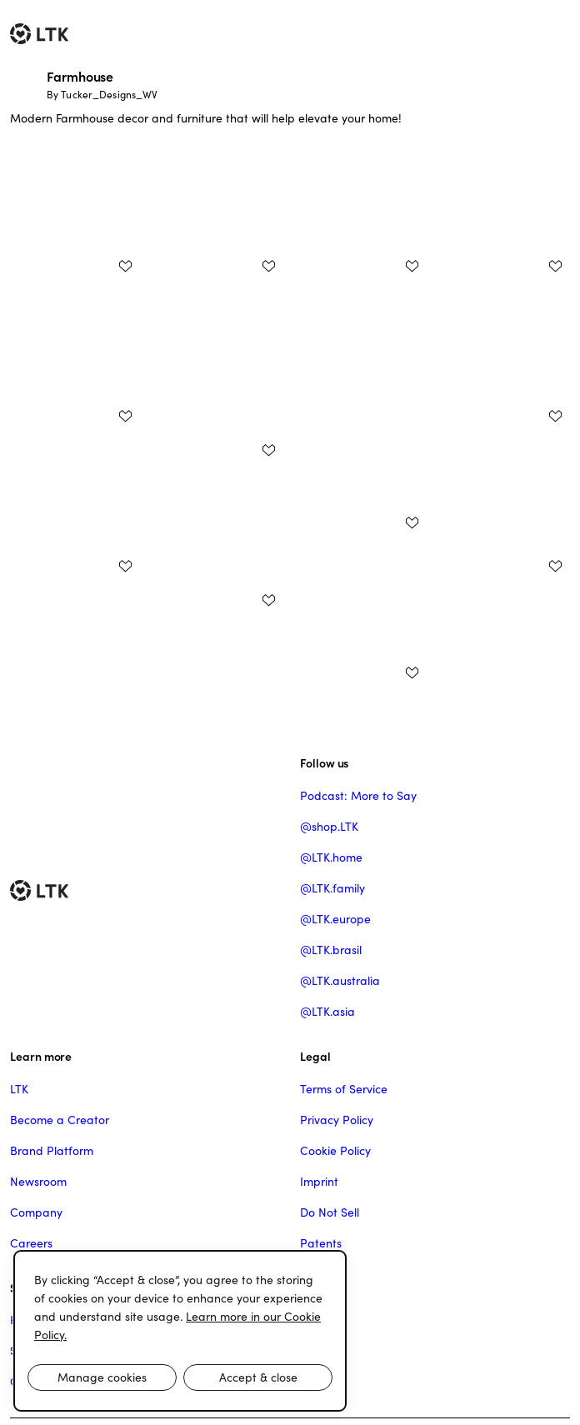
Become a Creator (59, 1120)
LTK (19, 1089)
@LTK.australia (340, 980)
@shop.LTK (329, 826)
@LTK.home (331, 857)
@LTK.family (332, 888)
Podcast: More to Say (358, 795)
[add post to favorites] (125, 265)
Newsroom (38, 1181)
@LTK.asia (327, 1011)
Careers (31, 1243)
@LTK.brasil (331, 950)
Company (36, 1212)
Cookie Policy (335, 1150)
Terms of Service (344, 1089)
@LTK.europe (335, 919)
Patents (321, 1243)
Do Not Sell (329, 1212)
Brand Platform (51, 1150)
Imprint (319, 1181)
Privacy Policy (336, 1120)
